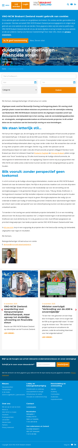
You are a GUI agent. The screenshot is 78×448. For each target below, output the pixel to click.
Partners (5, 425)
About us (5, 409)
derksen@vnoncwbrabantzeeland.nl (17, 244)
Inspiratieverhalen (56, 399)
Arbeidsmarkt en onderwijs (35, 389)
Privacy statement (8, 427)
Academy (54, 392)
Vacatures (5, 415)
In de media (6, 392)
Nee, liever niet (37, 40)
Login (25, 4)
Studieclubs (54, 397)
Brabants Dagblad (41, 153)
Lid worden (16, 5)
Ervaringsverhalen (8, 417)
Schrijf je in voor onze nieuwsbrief (18, 364)
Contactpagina (31, 407)
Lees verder (7, 62)
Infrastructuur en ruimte (34, 394)
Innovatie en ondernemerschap (36, 397)
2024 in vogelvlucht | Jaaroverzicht (13, 395)
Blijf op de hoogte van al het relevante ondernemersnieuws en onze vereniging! (39, 359)
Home (4, 69)
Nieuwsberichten (7, 387)
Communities (55, 394)
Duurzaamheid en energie (34, 392)
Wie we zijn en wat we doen (11, 407)
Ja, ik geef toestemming (15, 40)
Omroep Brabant (57, 153)
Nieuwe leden (6, 422)
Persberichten (6, 390)
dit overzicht (8, 227)
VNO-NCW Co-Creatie (9, 412)
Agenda (53, 389)
